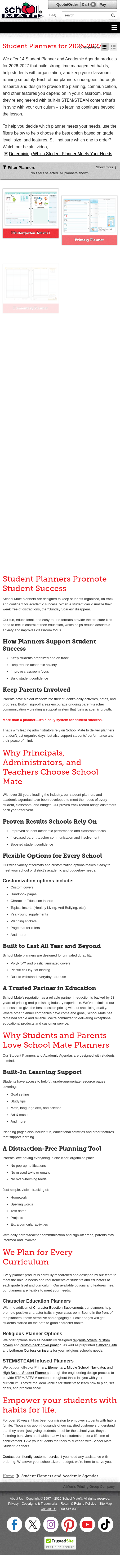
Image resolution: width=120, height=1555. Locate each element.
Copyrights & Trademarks (39, 1503)
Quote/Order (67, 4)
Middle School (78, 1367)
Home (8, 1476)
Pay (102, 4)
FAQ (52, 15)
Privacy (13, 1503)
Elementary (56, 1367)
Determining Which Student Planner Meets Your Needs (60, 153)
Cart (89, 4)
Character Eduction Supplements (58, 1308)
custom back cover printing (40, 1345)
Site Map (105, 1503)
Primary (40, 1367)
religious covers (85, 1340)
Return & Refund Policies (78, 1503)
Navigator (98, 1367)
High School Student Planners (25, 1373)
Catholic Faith (106, 1345)
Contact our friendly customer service (31, 1457)
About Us (16, 1498)
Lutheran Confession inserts (30, 1350)
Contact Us (48, 1509)
